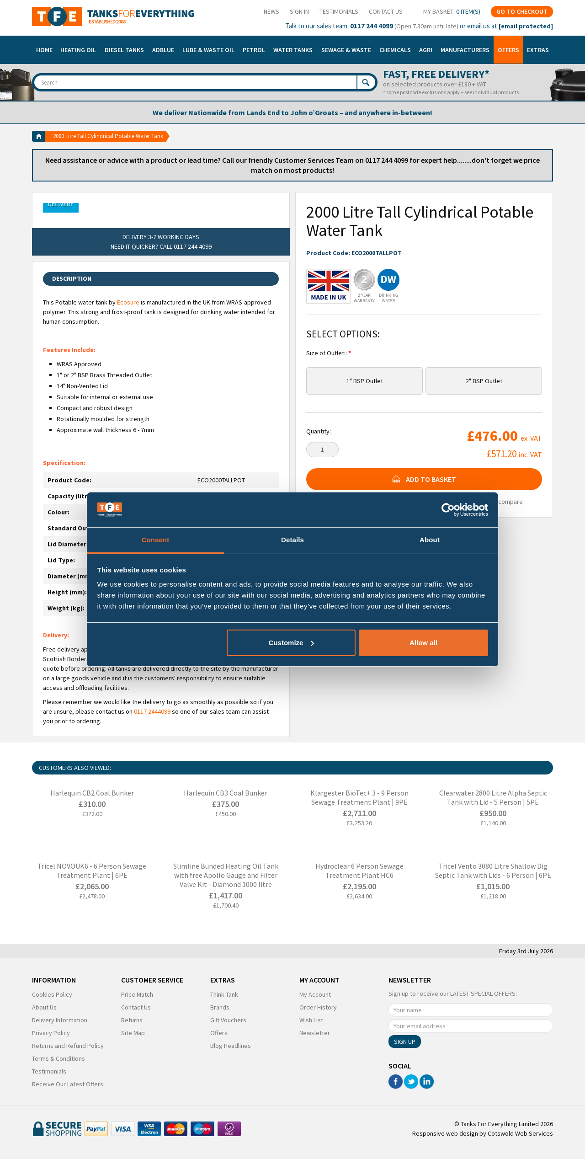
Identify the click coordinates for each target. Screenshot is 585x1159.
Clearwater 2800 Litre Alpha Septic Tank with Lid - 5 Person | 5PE (493, 797)
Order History (318, 1007)
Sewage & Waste (346, 50)
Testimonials (338, 11)
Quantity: (318, 431)
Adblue (163, 50)
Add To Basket (424, 479)
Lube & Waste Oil (208, 50)
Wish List (311, 1020)
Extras (538, 50)
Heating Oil (78, 50)
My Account (315, 994)
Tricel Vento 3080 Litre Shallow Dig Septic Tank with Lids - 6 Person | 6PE (493, 870)
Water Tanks (293, 50)
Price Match (137, 994)
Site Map (133, 1033)
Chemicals (395, 50)
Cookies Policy (52, 994)
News (271, 11)
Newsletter (314, 1033)
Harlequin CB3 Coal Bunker (225, 792)
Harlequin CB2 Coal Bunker (92, 792)
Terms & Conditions (58, 1058)
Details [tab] (292, 540)
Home (44, 50)
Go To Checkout (522, 11)
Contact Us (386, 11)
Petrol (254, 50)
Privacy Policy (51, 1033)
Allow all (423, 642)
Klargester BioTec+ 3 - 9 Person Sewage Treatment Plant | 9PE (359, 797)
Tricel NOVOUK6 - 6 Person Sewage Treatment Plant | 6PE (91, 870)
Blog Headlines (230, 1045)
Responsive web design (445, 1133)
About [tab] (430, 540)
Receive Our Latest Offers (67, 1084)
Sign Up (404, 1041)
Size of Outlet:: (327, 353)
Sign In (299, 11)
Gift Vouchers (228, 1020)
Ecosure (128, 302)
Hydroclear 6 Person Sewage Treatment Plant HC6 (359, 870)
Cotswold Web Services (520, 1133)
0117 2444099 (152, 711)
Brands (219, 1007)
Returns (132, 1020)
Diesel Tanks (124, 50)
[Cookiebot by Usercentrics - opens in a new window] (448, 510)
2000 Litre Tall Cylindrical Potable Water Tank (108, 136)
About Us (44, 1007)
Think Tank (224, 994)
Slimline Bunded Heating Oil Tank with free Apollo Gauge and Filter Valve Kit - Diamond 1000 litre (225, 875)
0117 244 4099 (371, 25)
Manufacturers (465, 50)
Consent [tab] (156, 540)
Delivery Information (59, 1020)
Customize (291, 642)
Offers (508, 50)
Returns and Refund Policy (68, 1045)
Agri (425, 50)
